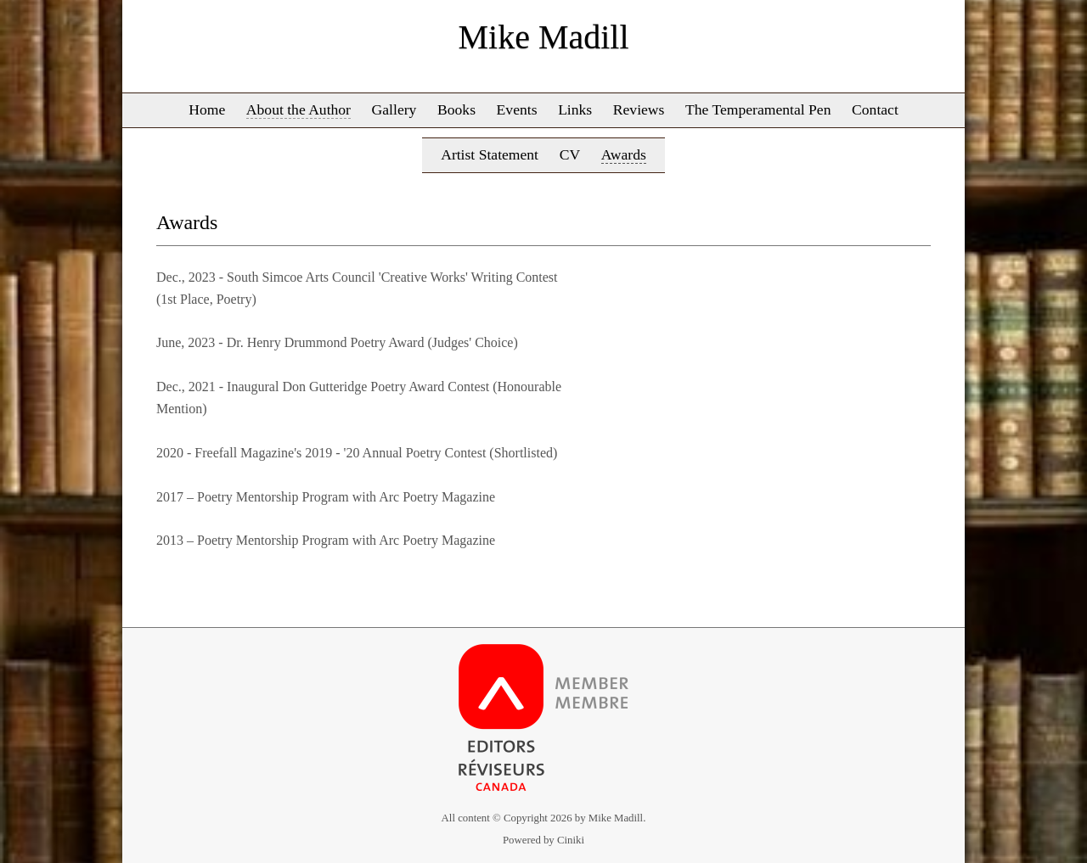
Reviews (639, 109)
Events (517, 109)
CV (570, 154)
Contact (875, 109)
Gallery (394, 109)
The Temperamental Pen (758, 109)
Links (575, 109)
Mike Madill (543, 37)
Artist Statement (489, 154)
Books (456, 109)
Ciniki (570, 840)
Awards (623, 154)
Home (207, 109)
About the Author (298, 109)
